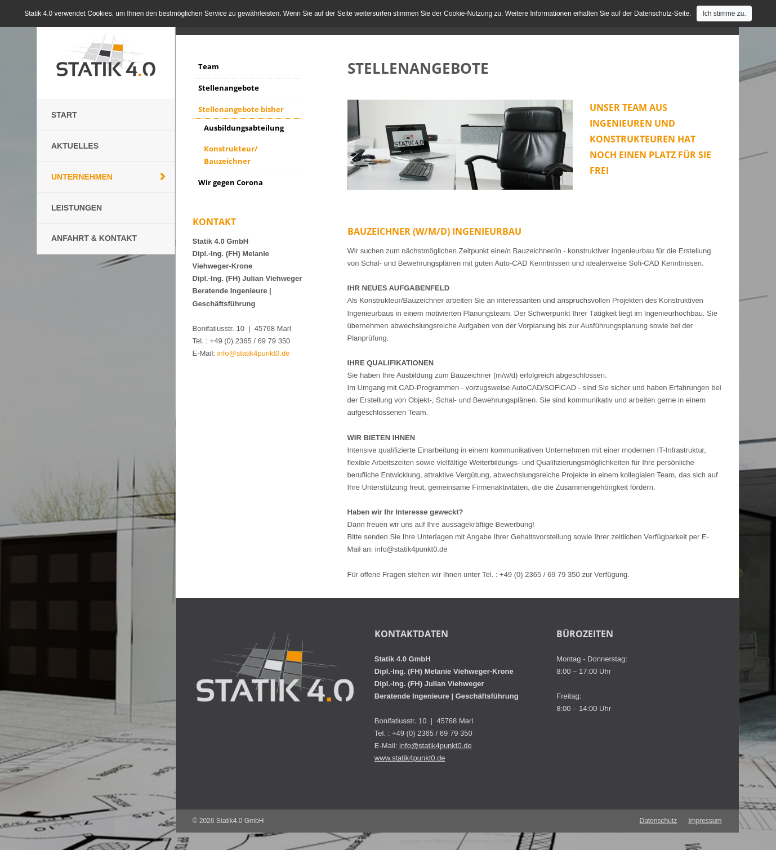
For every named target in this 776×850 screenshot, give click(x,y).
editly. (508, 841)
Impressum (704, 821)
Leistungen (76, 207)
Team (208, 66)
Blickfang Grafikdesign (462, 841)
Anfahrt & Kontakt (94, 238)
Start (64, 114)
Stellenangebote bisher (241, 109)
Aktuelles (75, 145)
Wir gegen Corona (230, 182)
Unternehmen (82, 176)
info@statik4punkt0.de (253, 353)
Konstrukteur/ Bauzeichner (230, 155)
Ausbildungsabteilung (244, 128)
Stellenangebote (228, 88)
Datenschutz (658, 821)
